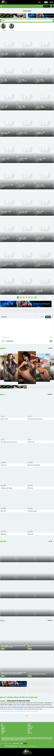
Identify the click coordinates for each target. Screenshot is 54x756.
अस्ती (4, 186)
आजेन (4, 291)
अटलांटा (24, 107)
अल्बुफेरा (4, 265)
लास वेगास (42, 81)
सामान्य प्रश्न (30, 728)
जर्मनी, (2, 160)
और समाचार (50, 620)
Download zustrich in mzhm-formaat (35, 418)
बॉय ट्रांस (2, 730)
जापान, (38, 160)
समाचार (29, 725)
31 (40, 106)
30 (40, 211)
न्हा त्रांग (41, 239)
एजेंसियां (2, 728)
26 (21, 79)
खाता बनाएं (51, 2)
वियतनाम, (38, 239)
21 (22, 290)
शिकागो (6, 81)
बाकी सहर (24, 239)
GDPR (10, 743)
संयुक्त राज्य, (3, 54)
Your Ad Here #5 (40, 387)
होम (2, 724)
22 (4, 106)
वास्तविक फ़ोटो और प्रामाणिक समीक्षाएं (15, 709)
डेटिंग (2, 725)
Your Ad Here (27, 310)
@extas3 (24, 746)
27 (5, 132)
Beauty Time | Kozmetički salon (34, 465)
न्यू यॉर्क (6, 54)
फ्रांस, (1, 291)
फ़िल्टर (3, 20)
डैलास (24, 54)
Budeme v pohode (4, 418)
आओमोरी (40, 160)
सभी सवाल (41, 316)
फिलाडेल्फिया (43, 107)
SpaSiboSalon (3, 534)
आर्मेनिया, (20, 291)
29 (22, 237)
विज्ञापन (29, 724)
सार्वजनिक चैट (48, 316)
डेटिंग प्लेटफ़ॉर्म (20, 707)
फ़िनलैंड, (2, 239)
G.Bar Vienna (30, 488)
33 (6, 264)
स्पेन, (19, 160)
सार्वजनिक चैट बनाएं (10, 341)
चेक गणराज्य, (21, 186)
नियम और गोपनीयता (15, 743)
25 (21, 106)
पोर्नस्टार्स (2, 727)
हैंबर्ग (39, 265)
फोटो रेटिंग (3, 731)
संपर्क (29, 731)
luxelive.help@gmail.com (33, 746)
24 (21, 53)
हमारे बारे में (30, 733)
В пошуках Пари (31, 441)
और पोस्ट (51, 541)
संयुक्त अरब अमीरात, (40, 186)
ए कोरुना (21, 160)
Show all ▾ (27, 715)
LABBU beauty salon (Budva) (6, 488)
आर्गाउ (42, 133)
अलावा (21, 265)
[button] (2, 368)
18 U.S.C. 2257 (4, 743)
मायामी (6, 107)
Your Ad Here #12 (40, 683)
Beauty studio (30, 534)
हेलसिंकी (5, 239)
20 (4, 53)
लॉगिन (46, 2)
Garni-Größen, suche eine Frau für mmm (9, 441)
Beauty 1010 (3, 511)
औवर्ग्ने (4, 160)
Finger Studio (3, 465)
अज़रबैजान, (20, 239)
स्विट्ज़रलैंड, (38, 133)
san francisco (25, 133)
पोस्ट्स (2, 733)
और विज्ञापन (50, 394)
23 (40, 79)
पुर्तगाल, (2, 265)
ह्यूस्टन (42, 54)
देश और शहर (47, 6)
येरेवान (23, 291)
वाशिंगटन (6, 133)
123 (35, 297)
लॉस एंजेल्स (25, 81)
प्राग (23, 186)
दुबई (44, 186)
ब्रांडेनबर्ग (40, 212)
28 (40, 53)
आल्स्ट (5, 212)
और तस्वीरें (50, 348)
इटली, (2, 186)
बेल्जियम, (2, 212)
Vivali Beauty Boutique (32, 511)
